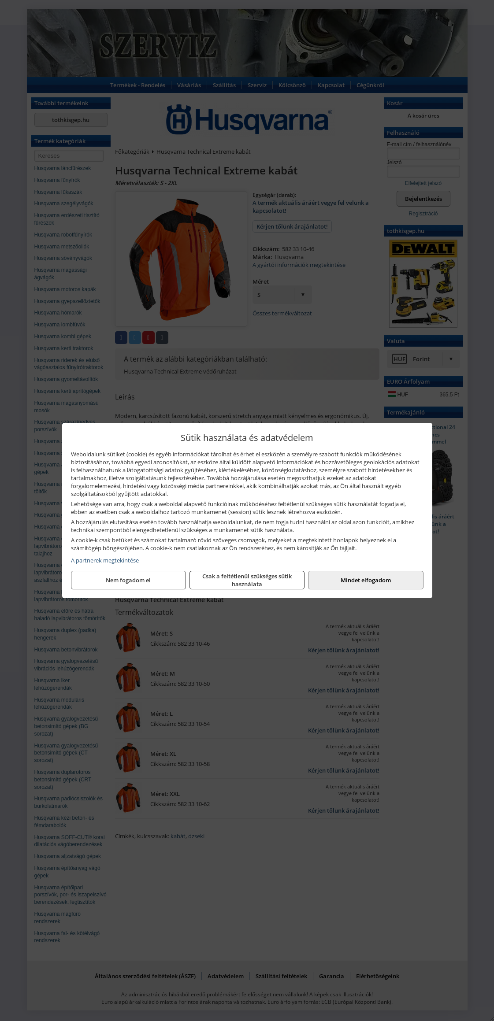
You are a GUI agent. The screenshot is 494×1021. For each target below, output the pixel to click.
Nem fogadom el (128, 580)
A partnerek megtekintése (105, 560)
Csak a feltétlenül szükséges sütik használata (247, 580)
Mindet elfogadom (366, 580)
